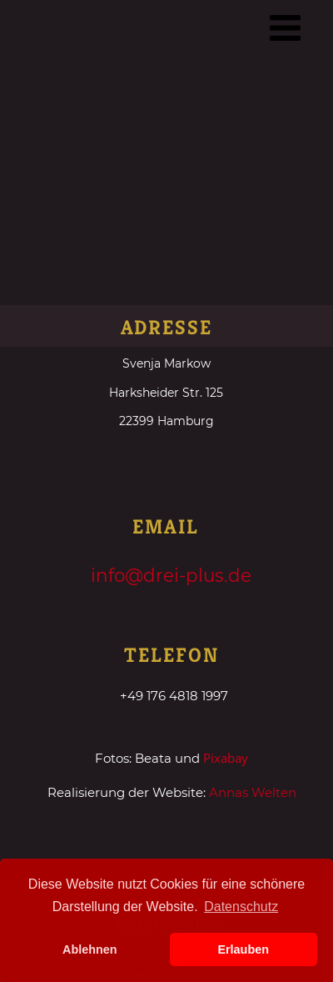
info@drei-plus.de (171, 575)
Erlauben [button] (243, 949)
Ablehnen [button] (89, 949)
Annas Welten (252, 792)
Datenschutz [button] (241, 906)
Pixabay (225, 757)
